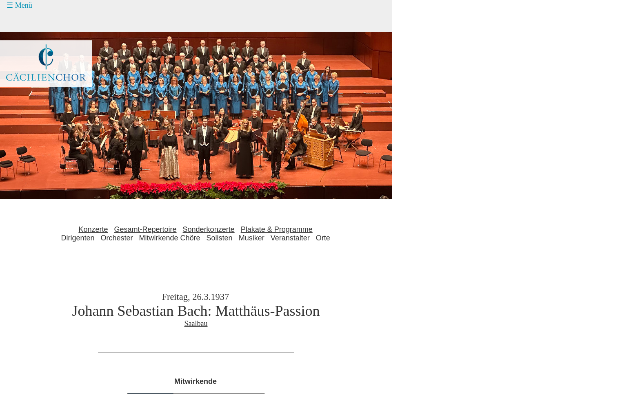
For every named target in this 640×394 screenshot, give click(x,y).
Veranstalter (290, 238)
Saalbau (196, 323)
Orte (323, 238)
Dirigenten (77, 238)
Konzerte (93, 229)
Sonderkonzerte (209, 229)
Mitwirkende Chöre (169, 238)
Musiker (251, 238)
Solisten (220, 238)
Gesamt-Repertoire (145, 229)
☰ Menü (19, 5)
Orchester (116, 238)
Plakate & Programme (277, 229)
